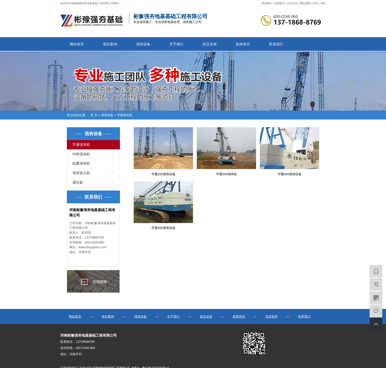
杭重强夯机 (81, 163)
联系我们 (267, 3)
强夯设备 (143, 44)
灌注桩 (77, 182)
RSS (315, 3)
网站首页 (77, 44)
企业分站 (292, 3)
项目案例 (110, 44)
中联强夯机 (81, 154)
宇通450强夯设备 (163, 228)
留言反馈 (210, 44)
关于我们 (176, 44)
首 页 (93, 115)
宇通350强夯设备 (289, 174)
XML (323, 3)
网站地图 (305, 3)
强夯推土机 (81, 173)
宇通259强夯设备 (163, 174)
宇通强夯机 (124, 115)
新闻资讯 (243, 44)
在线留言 (279, 3)
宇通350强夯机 (226, 174)
